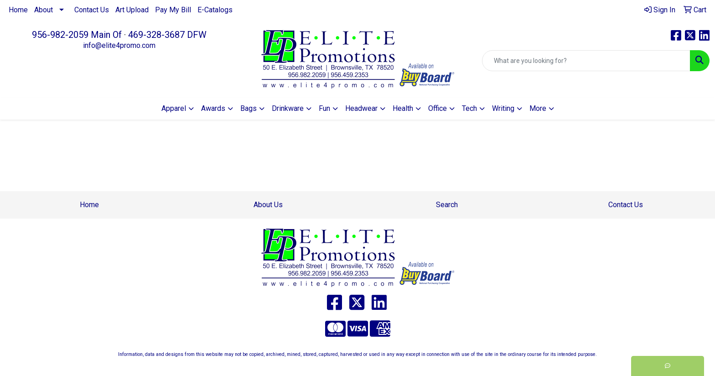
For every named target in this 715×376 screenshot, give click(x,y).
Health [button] (403, 108)
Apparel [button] (173, 108)
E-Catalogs (215, 9)
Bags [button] (248, 108)
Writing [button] (503, 108)
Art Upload (132, 9)
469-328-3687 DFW (167, 34)
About (43, 9)
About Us (268, 204)
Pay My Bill (173, 9)
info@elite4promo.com (119, 45)
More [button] (537, 108)
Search (447, 204)
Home (18, 9)
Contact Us (91, 9)
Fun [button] (324, 108)
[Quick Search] (586, 60)
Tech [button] (469, 108)
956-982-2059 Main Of (77, 34)
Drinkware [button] (288, 108)
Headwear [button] (361, 108)
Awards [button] (213, 108)
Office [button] (437, 108)
